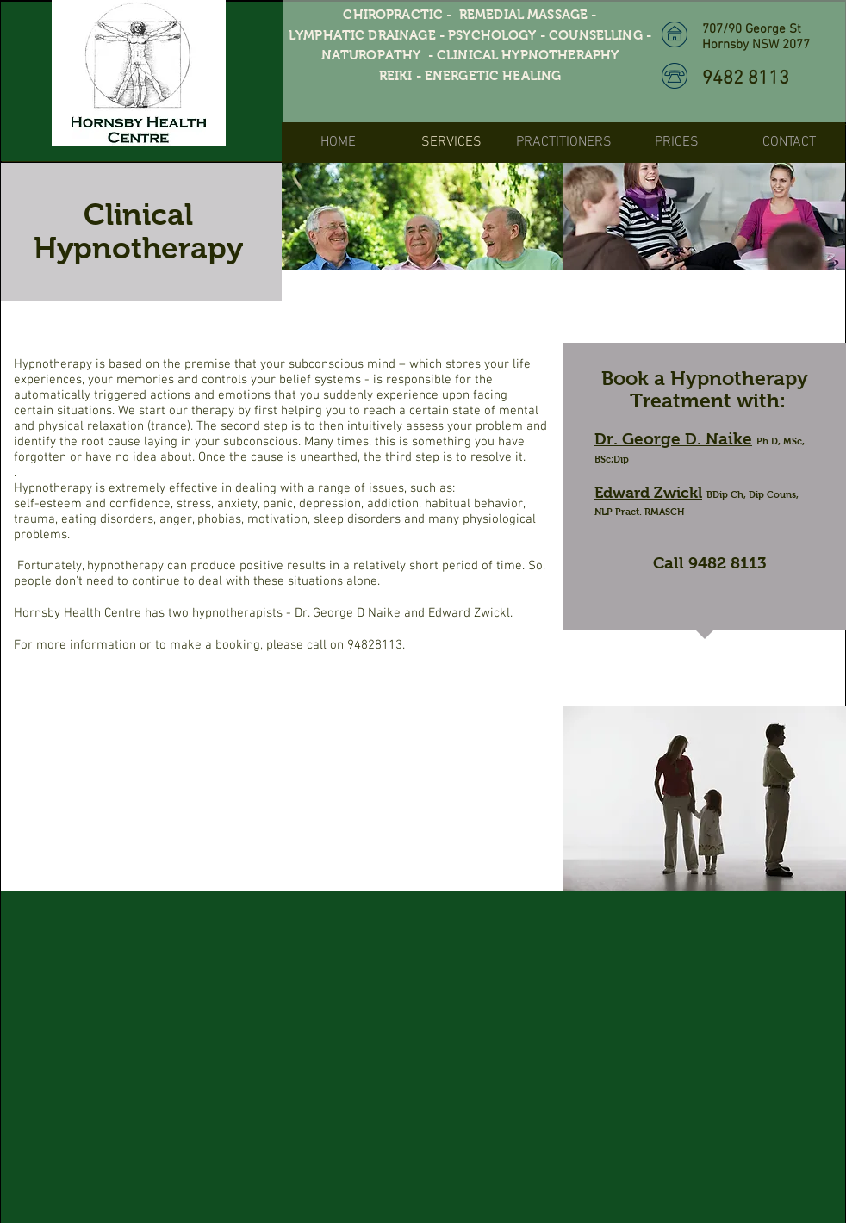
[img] (422, 216)
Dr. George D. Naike (673, 439)
